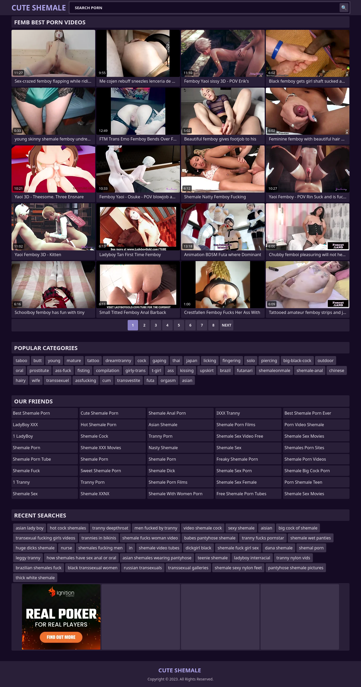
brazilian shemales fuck (38, 568)
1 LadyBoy (23, 436)
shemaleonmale (274, 370)
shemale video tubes (159, 548)
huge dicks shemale (35, 548)
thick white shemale (35, 578)
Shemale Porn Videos (305, 459)
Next (227, 325)
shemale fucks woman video (150, 538)
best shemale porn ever (307, 413)
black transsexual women (92, 568)
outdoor (326, 360)
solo (251, 360)
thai (176, 360)
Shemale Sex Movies (304, 436)
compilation (107, 370)
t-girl (156, 370)
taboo (21, 360)
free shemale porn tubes (241, 494)
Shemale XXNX (95, 494)
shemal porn (311, 548)
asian (187, 380)
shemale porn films (236, 424)
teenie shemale (213, 558)
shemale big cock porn (307, 471)
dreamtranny (118, 360)
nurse (66, 548)
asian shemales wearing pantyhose (156, 558)
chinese (336, 370)
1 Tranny (21, 482)
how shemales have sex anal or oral (81, 558)
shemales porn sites (304, 448)
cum (106, 380)
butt (37, 360)
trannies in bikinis (99, 538)
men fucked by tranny (155, 528)
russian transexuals (143, 568)
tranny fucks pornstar (263, 538)
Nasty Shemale (163, 448)
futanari (245, 370)
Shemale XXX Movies (101, 448)
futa (150, 380)
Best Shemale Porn (31, 413)
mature (74, 360)
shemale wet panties (310, 538)
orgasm (168, 380)
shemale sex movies (304, 494)
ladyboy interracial (252, 558)
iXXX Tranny (228, 413)
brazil (225, 370)
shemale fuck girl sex (238, 548)
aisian (266, 528)
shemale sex (229, 448)
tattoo (93, 360)
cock (141, 360)
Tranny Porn (93, 482)
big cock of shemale (298, 528)
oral (19, 370)
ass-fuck (63, 370)
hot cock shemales (68, 528)
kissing (187, 370)
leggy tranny (28, 558)
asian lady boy (29, 528)
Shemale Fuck (26, 471)
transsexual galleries (188, 568)
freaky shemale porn (237, 459)
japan (191, 360)
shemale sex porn (234, 471)
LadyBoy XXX (25, 424)
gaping (159, 360)
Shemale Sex (25, 494)
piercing (269, 360)
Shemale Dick (162, 471)
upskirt (206, 370)
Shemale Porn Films (168, 482)
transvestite (128, 380)
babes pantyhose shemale (209, 538)
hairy (21, 380)
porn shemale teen (303, 482)
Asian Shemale (163, 424)
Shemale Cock (94, 436)
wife (36, 380)
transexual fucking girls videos (45, 538)
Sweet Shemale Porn (101, 471)
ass (170, 370)
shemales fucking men (100, 548)
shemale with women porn (175, 494)
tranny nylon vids (293, 558)
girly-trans (136, 370)
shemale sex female (237, 482)
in (131, 548)
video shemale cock (203, 528)
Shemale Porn (26, 448)
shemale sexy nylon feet (238, 568)
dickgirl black (198, 548)
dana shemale (279, 548)
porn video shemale (304, 424)
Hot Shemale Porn (98, 424)
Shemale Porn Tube (32, 459)
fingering (231, 360)
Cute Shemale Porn (100, 413)
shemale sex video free (240, 436)
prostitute (39, 370)
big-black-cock (297, 360)
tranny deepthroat (110, 528)
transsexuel (57, 380)
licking (210, 360)
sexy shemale (241, 528)
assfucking (85, 380)
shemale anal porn (167, 413)
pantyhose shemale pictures (295, 568)
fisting (83, 370)
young (54, 360)
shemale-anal (310, 370)
